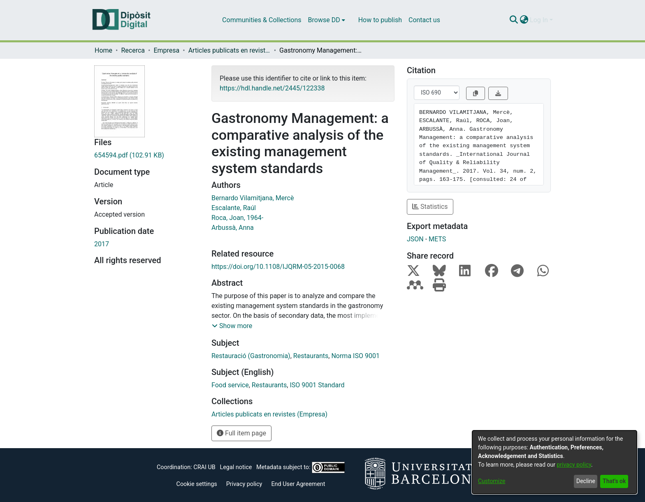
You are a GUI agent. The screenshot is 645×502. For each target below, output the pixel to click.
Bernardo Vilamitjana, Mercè (252, 198)
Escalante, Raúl (233, 208)
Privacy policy (244, 484)
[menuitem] (326, 20)
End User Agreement (298, 484)
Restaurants (311, 356)
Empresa (166, 50)
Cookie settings (196, 484)
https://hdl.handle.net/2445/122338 (272, 88)
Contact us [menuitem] (424, 20)
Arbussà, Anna (232, 227)
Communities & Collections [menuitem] (261, 20)
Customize (491, 481)
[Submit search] (513, 20)
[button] (232, 326)
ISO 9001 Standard (317, 385)
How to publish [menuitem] (380, 20)
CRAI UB (204, 467)
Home (103, 50)
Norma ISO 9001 (355, 356)
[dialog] (554, 462)
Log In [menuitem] (539, 20)
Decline (585, 481)
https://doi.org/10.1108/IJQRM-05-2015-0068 (278, 267)
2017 (101, 244)
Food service (230, 385)
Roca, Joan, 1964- (237, 218)
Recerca (133, 50)
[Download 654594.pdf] (146, 155)
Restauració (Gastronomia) (250, 356)
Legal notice (236, 467)
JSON (415, 239)
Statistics (430, 207)
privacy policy (574, 464)
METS (437, 239)
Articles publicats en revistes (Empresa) (229, 50)
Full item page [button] (241, 433)
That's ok (614, 481)
